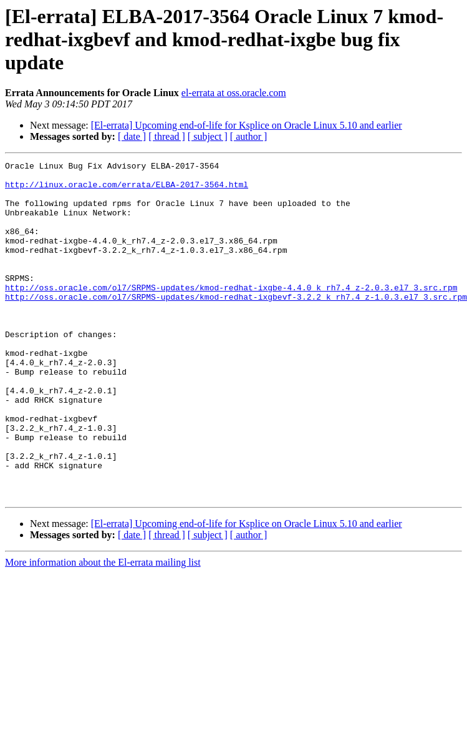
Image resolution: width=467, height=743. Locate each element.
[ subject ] (208, 136)
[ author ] (248, 136)
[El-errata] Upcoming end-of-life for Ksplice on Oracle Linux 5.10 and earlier (246, 125)
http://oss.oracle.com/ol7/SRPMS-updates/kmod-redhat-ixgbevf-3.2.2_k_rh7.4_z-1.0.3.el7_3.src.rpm (236, 324)
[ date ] (132, 136)
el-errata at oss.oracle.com (233, 92)
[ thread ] (166, 136)
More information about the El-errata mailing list (103, 629)
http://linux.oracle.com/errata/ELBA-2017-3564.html (126, 189)
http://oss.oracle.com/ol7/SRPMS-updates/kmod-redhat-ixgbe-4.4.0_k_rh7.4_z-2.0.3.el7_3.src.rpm (231, 313)
